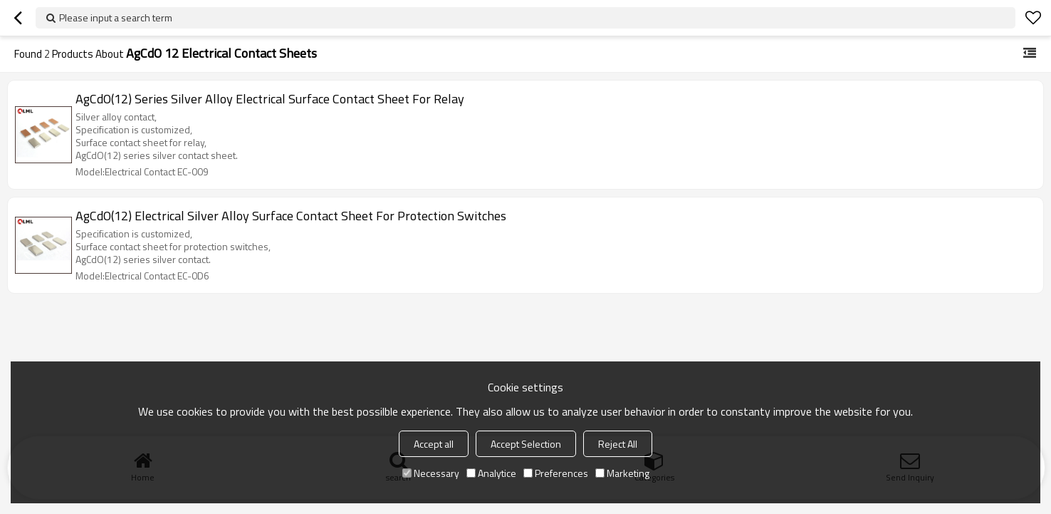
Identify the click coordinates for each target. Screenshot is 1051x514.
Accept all (434, 443)
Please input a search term (115, 17)
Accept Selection (526, 443)
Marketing (622, 473)
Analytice (491, 473)
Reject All (617, 443)
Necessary (430, 473)
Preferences (555, 473)
